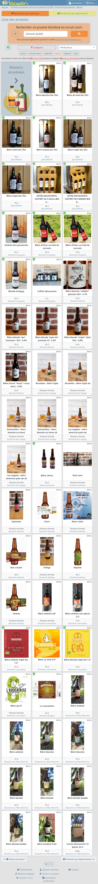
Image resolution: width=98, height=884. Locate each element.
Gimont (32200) (37, 58)
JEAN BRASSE (47, 105)
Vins (76, 53)
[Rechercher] (79, 34)
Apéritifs (48, 53)
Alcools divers (35, 53)
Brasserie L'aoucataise (47, 623)
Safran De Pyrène (47, 485)
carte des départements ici (68, 39)
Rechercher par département (72, 13)
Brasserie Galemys (77, 485)
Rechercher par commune (25, 13)
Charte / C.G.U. (24, 877)
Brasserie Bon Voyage (47, 393)
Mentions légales (24, 873)
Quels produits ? (14, 859)
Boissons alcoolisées (69, 58)
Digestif (67, 53)
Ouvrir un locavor (49, 873)
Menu (90, 3)
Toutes (23, 53)
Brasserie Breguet (46, 715)
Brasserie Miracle (77, 301)
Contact (73, 869)
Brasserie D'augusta (16, 255)
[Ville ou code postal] (46, 34)
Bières (58, 53)
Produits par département (79, 859)
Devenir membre (49, 869)
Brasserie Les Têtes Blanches (77, 715)
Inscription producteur (49, 879)
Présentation (24, 869)
